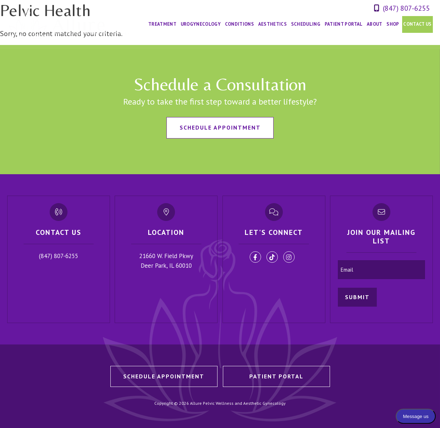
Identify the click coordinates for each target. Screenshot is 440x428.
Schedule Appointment (220, 127)
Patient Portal (276, 376)
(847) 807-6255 (406, 8)
